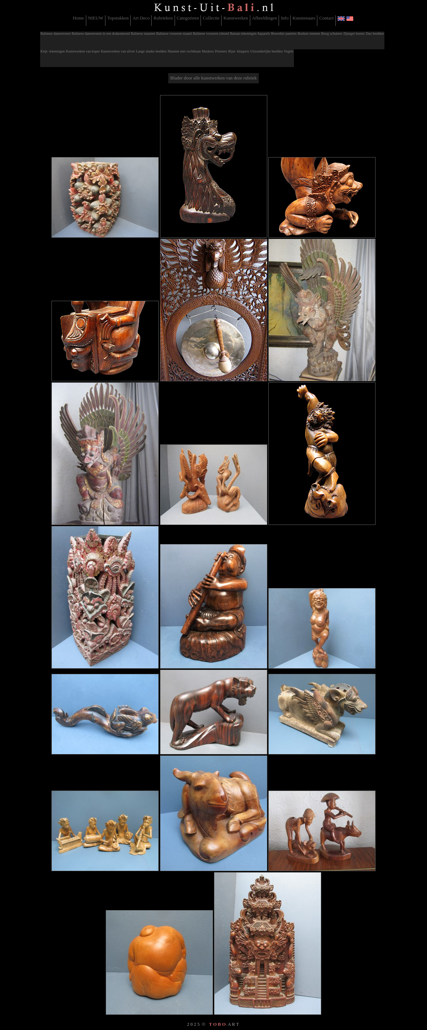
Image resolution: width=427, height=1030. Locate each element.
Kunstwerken (235, 18)
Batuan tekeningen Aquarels (250, 33)
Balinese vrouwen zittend (211, 33)
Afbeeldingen (264, 18)
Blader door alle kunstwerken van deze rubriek (213, 78)
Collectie (211, 18)
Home (78, 18)
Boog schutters (332, 33)
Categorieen (188, 18)
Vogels (288, 51)
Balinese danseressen (55, 33)
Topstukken (117, 18)
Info (285, 18)
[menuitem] (78, 20)
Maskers (208, 51)
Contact (326, 18)
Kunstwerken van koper (83, 51)
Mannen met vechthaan (184, 51)
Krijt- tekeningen (52, 51)
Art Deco (140, 18)
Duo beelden (375, 33)
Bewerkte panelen (284, 33)
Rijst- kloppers (238, 51)
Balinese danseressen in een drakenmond (101, 33)
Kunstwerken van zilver (118, 51)
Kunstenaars (303, 18)
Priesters (221, 51)
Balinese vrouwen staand (174, 33)
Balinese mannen (143, 33)
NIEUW (95, 18)
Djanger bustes (354, 33)
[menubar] (213, 20)
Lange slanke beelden (151, 51)
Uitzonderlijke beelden (266, 51)
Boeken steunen (308, 33)
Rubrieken (163, 18)
